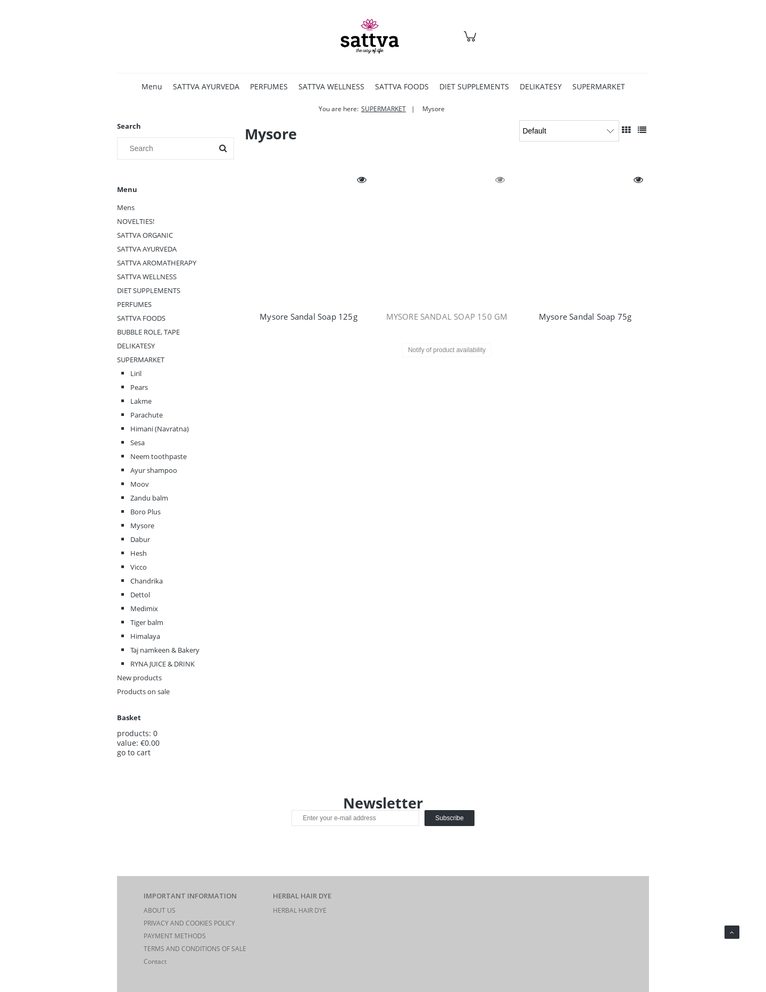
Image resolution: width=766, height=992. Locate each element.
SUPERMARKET (140, 359)
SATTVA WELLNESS (147, 276)
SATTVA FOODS (141, 318)
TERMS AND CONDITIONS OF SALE (195, 948)
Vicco (138, 567)
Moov (139, 484)
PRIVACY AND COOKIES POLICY (189, 923)
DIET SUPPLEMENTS (148, 290)
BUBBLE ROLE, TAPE (148, 332)
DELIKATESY (136, 346)
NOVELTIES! (135, 221)
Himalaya (145, 636)
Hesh (138, 553)
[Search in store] (167, 148)
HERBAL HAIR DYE (300, 910)
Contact (155, 961)
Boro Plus (145, 511)
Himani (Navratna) (159, 429)
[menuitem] (151, 86)
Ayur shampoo (153, 470)
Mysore (142, 525)
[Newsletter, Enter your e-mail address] (355, 818)
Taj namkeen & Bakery (164, 650)
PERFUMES (134, 304)
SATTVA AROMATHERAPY (156, 263)
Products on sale (143, 691)
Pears (139, 387)
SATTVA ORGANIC (145, 235)
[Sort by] (569, 130)
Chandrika (146, 581)
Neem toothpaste (158, 456)
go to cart (134, 752)
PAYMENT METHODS (175, 935)
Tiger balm (146, 622)
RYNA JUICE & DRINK (162, 664)
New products (139, 677)
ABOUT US (160, 910)
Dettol (140, 594)
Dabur (140, 539)
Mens (126, 207)
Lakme (141, 401)
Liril (135, 373)
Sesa (137, 442)
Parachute (146, 415)
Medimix (144, 608)
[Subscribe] (449, 818)
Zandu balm (149, 498)
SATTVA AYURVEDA (147, 249)
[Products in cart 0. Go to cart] (471, 42)
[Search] (223, 148)
